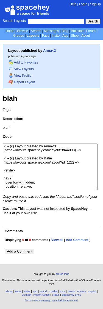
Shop (75, 36)
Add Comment (77, 240)
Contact (26, 294)
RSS (62, 291)
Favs (45, 36)
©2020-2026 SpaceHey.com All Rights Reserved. (51, 300)
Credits (53, 291)
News (18, 291)
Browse (22, 31)
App (65, 36)
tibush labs (62, 274)
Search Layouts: (15, 21)
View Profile (20, 76)
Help (72, 4)
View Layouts (21, 69)
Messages (51, 31)
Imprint (92, 291)
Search (93, 21)
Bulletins (77, 31)
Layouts (33, 36)
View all (57, 240)
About (85, 36)
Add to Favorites (23, 62)
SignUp (95, 4)
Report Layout (22, 82)
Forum (91, 31)
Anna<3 (49, 50)
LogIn (83, 4)
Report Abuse (41, 294)
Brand (43, 291)
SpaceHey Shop (71, 294)
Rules (27, 291)
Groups (18, 36)
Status (56, 294)
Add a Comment (19, 251)
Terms (71, 291)
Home (9, 31)
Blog (65, 31)
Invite (56, 36)
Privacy (81, 291)
